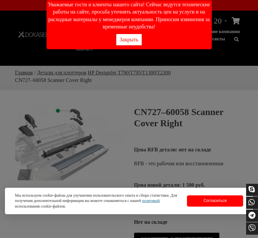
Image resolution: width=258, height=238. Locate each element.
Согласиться (215, 200)
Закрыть (129, 39)
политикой (151, 200)
